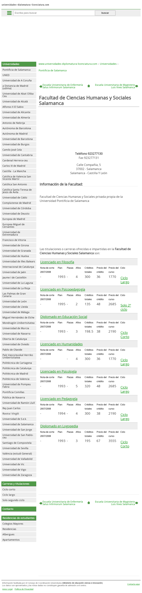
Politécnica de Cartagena (17, 362)
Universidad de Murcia (15, 328)
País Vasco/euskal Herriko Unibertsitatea (17, 356)
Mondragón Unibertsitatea (18, 322)
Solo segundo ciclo (13, 500)
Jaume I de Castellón (14, 277)
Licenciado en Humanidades (61, 344)
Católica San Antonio (14, 184)
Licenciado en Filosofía (57, 262)
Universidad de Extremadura (11, 233)
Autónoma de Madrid (14, 133)
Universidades (10, 64)
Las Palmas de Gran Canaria (14, 295)
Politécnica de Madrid (15, 373)
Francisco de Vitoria (14, 240)
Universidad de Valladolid (17, 459)
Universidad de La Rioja (16, 288)
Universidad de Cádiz (14, 197)
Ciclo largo (8, 494)
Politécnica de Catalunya (16, 368)
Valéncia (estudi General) (17, 453)
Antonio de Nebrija (13, 123)
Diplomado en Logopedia (59, 426)
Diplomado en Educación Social (63, 316)
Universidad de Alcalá (15, 101)
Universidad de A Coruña (17, 80)
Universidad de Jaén (14, 272)
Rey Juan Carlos (11, 408)
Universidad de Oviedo (15, 344)
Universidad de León (14, 301)
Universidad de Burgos (15, 144)
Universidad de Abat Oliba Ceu (18, 95)
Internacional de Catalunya (18, 266)
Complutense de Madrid (16, 202)
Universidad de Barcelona (17, 139)
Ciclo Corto (125, 334)
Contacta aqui (133, 584)
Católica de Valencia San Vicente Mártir (16, 178)
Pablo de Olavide (12, 349)
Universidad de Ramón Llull (18, 402)
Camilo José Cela (12, 149)
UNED (5, 75)
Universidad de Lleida (15, 306)
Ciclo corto (8, 489)
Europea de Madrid (13, 219)
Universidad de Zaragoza (17, 475)
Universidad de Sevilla (15, 448)
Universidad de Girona (15, 245)
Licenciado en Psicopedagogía (62, 289)
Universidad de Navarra (16, 333)
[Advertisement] (71, 37)
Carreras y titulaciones (15, 483)
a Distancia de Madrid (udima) (15, 87)
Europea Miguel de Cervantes (13, 225)
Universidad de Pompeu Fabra (16, 385)
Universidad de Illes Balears (18, 261)
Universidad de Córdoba (16, 208)
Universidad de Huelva (15, 256)
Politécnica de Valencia (15, 379)
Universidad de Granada (16, 250)
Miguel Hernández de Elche (18, 317)
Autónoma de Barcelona (16, 128)
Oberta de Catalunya (14, 339)
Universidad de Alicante (16, 112)
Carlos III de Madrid (13, 165)
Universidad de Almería (16, 117)
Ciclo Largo (125, 280)
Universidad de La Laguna (17, 282)
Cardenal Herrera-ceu (15, 160)
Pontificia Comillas (13, 392)
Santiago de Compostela (16, 442)
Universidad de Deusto (15, 213)
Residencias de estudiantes (18, 518)
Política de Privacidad (24, 589)
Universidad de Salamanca (18, 424)
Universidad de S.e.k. (14, 419)
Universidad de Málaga (15, 312)
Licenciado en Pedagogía (58, 398)
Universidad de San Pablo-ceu (17, 436)
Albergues (8, 534)
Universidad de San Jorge (17, 429)
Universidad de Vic (13, 464)
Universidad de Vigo (14, 469)
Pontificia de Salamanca (16, 69)
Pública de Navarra (13, 397)
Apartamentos (11, 539)
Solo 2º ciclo (126, 307)
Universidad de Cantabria (17, 155)
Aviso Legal (7, 589)
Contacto (7, 509)
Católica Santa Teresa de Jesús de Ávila (17, 191)
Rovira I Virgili (10, 413)
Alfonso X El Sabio (12, 106)
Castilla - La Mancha (14, 171)
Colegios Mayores (12, 523)
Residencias (9, 529)
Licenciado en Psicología (58, 371)
